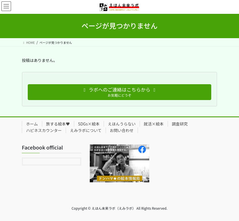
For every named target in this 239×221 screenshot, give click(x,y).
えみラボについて (86, 130)
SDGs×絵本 (89, 124)
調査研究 (180, 124)
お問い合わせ (122, 130)
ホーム (32, 124)
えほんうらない (122, 124)
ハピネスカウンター (44, 130)
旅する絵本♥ (58, 124)
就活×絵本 (154, 124)
